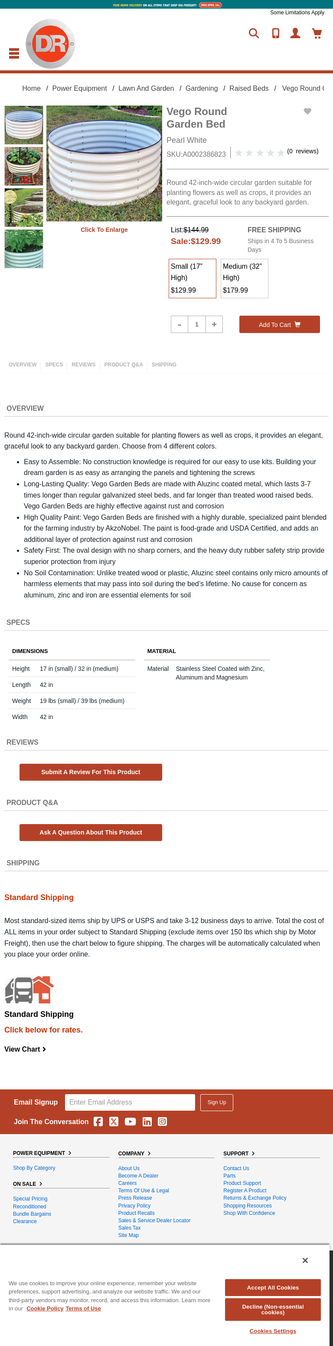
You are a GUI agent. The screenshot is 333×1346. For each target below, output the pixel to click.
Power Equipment (79, 88)
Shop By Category (34, 1168)
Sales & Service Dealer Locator (154, 1220)
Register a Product (244, 1191)
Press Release (135, 1198)
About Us (129, 1168)
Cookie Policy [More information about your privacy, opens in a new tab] (44, 1308)
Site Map (128, 1235)
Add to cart (279, 324)
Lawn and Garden (146, 88)
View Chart (25, 1049)
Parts (229, 1176)
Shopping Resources (247, 1206)
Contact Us (236, 1168)
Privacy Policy (134, 1206)
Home (31, 88)
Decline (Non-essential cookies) (273, 1309)
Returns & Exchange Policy (254, 1198)
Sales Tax (129, 1228)
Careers (127, 1183)
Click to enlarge (104, 229)
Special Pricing (30, 1199)
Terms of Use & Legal (143, 1191)
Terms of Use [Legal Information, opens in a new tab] (83, 1308)
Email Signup (36, 1102)
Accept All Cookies (273, 1287)
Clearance (25, 1221)
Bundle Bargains (32, 1214)
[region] (165, 1295)
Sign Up (217, 1102)
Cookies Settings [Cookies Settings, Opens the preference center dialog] (273, 1331)
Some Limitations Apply (297, 13)
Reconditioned (29, 1207)
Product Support (242, 1183)
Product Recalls (136, 1213)
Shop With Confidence (249, 1213)
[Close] (305, 1260)
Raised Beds (249, 88)
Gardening (202, 88)
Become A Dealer (138, 1176)
